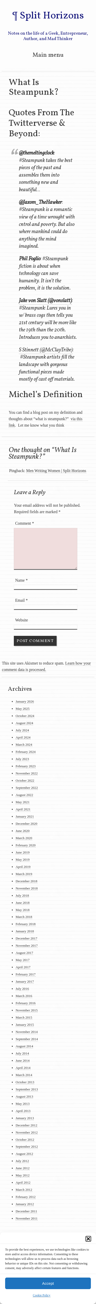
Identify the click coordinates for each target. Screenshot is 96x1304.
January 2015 (25, 1025)
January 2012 (25, 1204)
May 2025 (22, 709)
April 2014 (23, 1068)
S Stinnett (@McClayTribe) (46, 350)
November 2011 (27, 1218)
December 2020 (26, 824)
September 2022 (27, 788)
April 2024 (23, 737)
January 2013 (25, 1118)
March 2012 (24, 1190)
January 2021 (25, 816)
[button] (88, 1238)
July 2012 (22, 1161)
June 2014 (22, 1060)
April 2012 (23, 1182)
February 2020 (26, 845)
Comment (24, 523)
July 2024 (22, 730)
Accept (48, 1283)
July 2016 (22, 989)
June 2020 (22, 831)
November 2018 (27, 888)
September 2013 (27, 1089)
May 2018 (22, 910)
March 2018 (24, 917)
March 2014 (24, 1075)
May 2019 (22, 859)
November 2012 (27, 1132)
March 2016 (24, 996)
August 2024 (24, 723)
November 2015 (27, 1010)
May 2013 (22, 1104)
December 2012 (26, 1125)
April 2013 (23, 1111)
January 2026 (25, 701)
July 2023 (22, 759)
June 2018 (22, 903)
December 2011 (26, 1211)
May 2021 (22, 802)
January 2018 (25, 931)
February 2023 (26, 766)
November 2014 (27, 1032)
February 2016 (26, 1003)
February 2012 (26, 1197)
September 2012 (27, 1146)
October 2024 (25, 716)
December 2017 (26, 938)
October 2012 (25, 1140)
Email (21, 600)
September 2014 (27, 1039)
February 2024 (26, 752)
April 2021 (23, 809)
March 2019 (24, 874)
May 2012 (22, 1175)
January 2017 (25, 981)
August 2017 (24, 953)
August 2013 (24, 1096)
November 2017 (27, 945)
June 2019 (22, 852)
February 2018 (26, 924)
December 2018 (26, 881)
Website (21, 620)
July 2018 (22, 895)
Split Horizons (52, 16)
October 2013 (25, 1082)
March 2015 (24, 1017)
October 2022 (25, 780)
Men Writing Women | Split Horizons (56, 470)
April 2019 (23, 867)
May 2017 (22, 960)
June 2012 (22, 1168)
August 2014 (24, 1046)
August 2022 (24, 795)
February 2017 (26, 974)
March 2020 (24, 838)
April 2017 (23, 967)
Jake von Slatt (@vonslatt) (45, 300)
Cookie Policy (41, 1295)
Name (21, 580)
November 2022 (27, 773)
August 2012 (24, 1154)
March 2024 (24, 744)
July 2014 (22, 1053)
